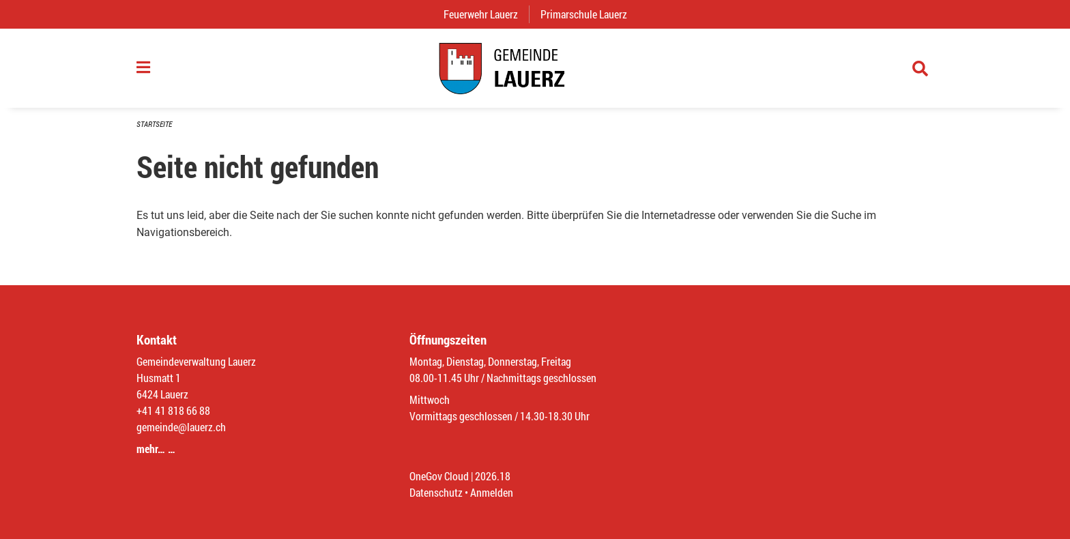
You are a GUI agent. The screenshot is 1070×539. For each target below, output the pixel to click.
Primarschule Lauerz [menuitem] (589, 14)
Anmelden (491, 492)
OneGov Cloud (439, 476)
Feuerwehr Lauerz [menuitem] (486, 14)
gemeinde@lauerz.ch (181, 427)
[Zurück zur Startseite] (535, 68)
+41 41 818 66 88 (173, 410)
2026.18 (492, 476)
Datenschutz (436, 492)
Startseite (154, 124)
